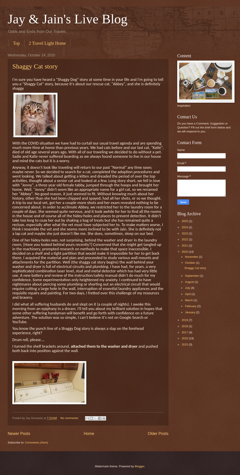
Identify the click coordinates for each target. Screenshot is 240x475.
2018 (185, 326)
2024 (185, 227)
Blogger (139, 466)
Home (89, 433)
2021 (185, 245)
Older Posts (158, 433)
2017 (185, 332)
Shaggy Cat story (35, 66)
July (188, 287)
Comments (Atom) (36, 442)
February (191, 306)
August (190, 282)
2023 (185, 233)
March (189, 300)
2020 (185, 251)
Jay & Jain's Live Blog (67, 19)
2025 (185, 221)
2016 (185, 338)
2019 (185, 320)
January (190, 312)
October (190, 262)
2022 (185, 239)
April (188, 294)
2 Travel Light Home (47, 43)
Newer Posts (19, 433)
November (192, 256)
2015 (185, 344)
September (192, 275)
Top (16, 43)
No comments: (70, 418)
